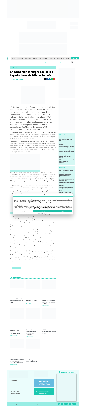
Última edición (28, 62)
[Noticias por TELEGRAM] (36, 382)
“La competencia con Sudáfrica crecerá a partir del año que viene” (66, 189)
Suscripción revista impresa (17, 384)
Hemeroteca (18, 62)
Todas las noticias (15, 391)
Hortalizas (20, 58)
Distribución (60, 58)
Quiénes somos (14, 380)
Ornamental (52, 58)
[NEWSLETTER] (36, 390)
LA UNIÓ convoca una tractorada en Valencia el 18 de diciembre (49, 331)
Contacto (13, 382)
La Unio (14, 268)
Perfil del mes (40, 62)
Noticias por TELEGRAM (44, 381)
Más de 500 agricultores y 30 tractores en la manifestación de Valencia (48, 302)
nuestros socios (34, 197)
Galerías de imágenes (53, 62)
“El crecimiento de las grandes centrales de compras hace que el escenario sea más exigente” (66, 151)
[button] (7, 58)
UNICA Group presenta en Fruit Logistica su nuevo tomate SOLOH (66, 156)
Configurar (23, 211)
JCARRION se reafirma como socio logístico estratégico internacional (66, 161)
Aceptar (62, 211)
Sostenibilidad (43, 58)
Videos (64, 62)
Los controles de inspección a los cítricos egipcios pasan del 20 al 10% (16, 300)
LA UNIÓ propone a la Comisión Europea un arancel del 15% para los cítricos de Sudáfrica (17, 361)
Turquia (19, 268)
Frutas (13, 58)
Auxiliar (35, 58)
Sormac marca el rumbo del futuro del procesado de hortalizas (65, 175)
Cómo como (75, 58)
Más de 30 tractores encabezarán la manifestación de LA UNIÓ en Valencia (16, 332)
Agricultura (28, 58)
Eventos (68, 58)
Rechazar (43, 211)
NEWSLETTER (42, 390)
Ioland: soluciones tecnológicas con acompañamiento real (66, 171)
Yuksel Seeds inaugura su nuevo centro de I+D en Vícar (66, 147)
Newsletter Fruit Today (16, 387)
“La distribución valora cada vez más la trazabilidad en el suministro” (66, 184)
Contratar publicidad (15, 393)
